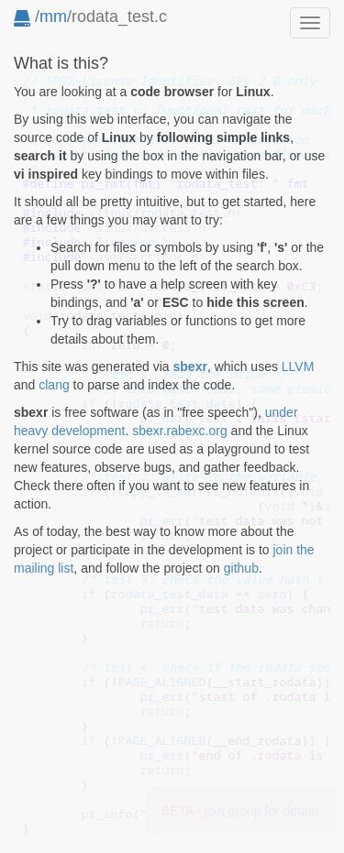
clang (54, 384)
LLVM (298, 366)
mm (53, 16)
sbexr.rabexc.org (179, 430)
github (241, 568)
